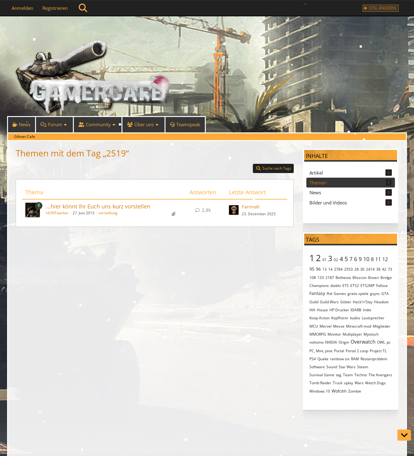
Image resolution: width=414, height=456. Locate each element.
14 (330, 269)
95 (311, 269)
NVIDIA (331, 342)
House (322, 310)
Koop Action (319, 318)
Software (317, 366)
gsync (375, 293)
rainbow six (339, 358)
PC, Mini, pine (320, 350)
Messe (338, 326)
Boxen (373, 277)
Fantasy (317, 293)
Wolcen (339, 391)
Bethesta (343, 277)
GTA (385, 293)
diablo (335, 285)
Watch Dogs (375, 382)
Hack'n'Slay (362, 302)
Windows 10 (319, 391)
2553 (348, 269)
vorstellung (107, 213)
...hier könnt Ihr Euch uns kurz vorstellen (98, 206)
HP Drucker (339, 310)
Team (348, 374)
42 (384, 269)
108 (312, 277)
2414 (370, 269)
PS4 (312, 358)
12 (385, 259)
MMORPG (317, 334)
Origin (344, 342)
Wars (359, 382)
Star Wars (347, 366)
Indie (367, 310)
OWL (381, 342)
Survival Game (321, 374)
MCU (313, 326)
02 (336, 259)
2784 (338, 269)
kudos (355, 318)
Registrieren (55, 8)
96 (318, 269)
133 (320, 277)
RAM (355, 358)
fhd (329, 293)
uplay (348, 382)
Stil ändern (382, 8)
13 (324, 269)
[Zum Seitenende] (404, 435)
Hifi (312, 310)
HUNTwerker (57, 213)
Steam (362, 366)
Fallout (382, 285)
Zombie (354, 391)
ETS (345, 285)
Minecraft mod (358, 326)
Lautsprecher (373, 318)
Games (340, 293)
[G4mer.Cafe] (207, 28)
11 (378, 259)
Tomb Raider (320, 382)
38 (378, 269)
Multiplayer (352, 334)
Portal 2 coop (357, 350)
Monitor (334, 334)
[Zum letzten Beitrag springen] (234, 210)
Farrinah (251, 207)
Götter (345, 302)
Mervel (326, 326)
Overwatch (363, 341)
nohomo (316, 342)
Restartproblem (373, 358)
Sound (331, 366)
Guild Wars (329, 302)
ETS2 (354, 285)
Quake (322, 358)
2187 (329, 277)
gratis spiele (358, 293)
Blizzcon (359, 277)
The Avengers (380, 374)
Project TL (378, 350)
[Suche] (83, 8)
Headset (381, 302)
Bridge (386, 277)
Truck (337, 382)
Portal (339, 350)
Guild (313, 302)
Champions (319, 285)
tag (338, 374)
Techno (360, 374)
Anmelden (22, 8)
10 (366, 259)
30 (362, 269)
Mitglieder (381, 326)
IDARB (356, 310)
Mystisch (371, 334)
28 (356, 269)
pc (389, 342)
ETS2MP (367, 285)
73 (390, 269)
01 (324, 259)
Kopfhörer (339, 318)
